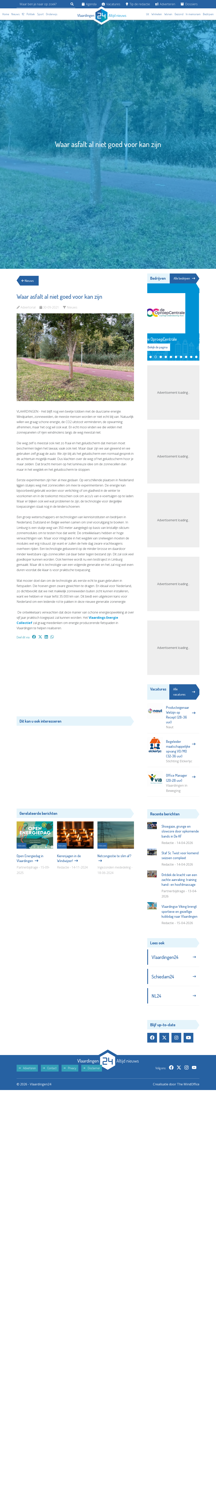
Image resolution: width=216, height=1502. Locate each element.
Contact (50, 1068)
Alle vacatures (184, 691)
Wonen (168, 14)
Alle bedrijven (184, 278)
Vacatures (111, 4)
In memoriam (193, 14)
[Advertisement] (75, 680)
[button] (150, 357)
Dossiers (189, 4)
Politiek (31, 14)
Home (5, 14)
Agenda (89, 4)
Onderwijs (51, 14)
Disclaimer (91, 1068)
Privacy (69, 1068)
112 (23, 14)
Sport (40, 14)
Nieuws (15, 14)
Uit (147, 14)
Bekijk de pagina (166, 347)
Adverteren (165, 4)
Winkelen (156, 14)
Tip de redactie (138, 4)
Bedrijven (208, 14)
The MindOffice (188, 1084)
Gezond (179, 14)
